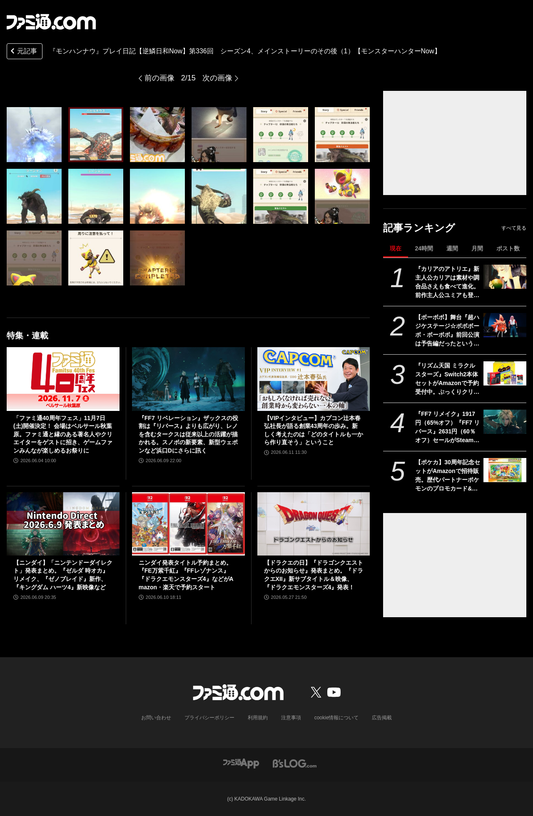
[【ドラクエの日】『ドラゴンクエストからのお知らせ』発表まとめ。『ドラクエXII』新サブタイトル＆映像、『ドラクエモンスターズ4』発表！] (313, 524)
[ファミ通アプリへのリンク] (241, 762)
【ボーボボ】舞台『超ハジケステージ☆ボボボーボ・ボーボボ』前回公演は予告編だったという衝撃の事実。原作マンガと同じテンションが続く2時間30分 (447, 331)
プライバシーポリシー (209, 718)
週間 (452, 248)
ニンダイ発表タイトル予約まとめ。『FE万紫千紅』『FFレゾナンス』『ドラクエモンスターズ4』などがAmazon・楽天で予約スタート (186, 575)
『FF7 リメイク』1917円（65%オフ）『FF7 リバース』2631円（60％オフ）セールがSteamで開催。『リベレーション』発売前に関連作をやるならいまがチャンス (447, 428)
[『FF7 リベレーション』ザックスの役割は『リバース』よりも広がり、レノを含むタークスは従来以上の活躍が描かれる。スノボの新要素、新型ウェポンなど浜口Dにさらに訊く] (188, 379)
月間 (477, 248)
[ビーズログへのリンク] (294, 762)
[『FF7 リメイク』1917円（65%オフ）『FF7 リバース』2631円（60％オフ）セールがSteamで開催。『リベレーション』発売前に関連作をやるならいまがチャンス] (504, 422)
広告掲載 (382, 718)
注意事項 (291, 718)
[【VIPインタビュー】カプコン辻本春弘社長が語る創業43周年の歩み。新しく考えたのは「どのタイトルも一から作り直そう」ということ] (313, 379)
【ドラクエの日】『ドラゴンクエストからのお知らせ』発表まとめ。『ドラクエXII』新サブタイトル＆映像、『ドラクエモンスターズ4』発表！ (313, 575)
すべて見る (513, 228)
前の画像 (159, 78)
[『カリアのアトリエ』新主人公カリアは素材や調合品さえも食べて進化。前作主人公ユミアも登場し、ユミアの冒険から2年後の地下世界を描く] (504, 277)
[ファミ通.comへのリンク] (51, 22)
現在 (395, 248)
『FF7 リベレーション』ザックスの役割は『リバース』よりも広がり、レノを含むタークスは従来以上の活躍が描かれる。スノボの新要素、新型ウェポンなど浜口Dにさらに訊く (188, 434)
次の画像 (217, 78)
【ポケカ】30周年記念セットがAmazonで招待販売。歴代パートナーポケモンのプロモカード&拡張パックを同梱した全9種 (447, 476)
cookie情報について (336, 718)
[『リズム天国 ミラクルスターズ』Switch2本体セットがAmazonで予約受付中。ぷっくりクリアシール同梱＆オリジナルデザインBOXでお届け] (504, 373)
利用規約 (258, 718)
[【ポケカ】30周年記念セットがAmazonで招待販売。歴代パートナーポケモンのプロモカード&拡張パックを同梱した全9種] (504, 470)
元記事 (23, 52)
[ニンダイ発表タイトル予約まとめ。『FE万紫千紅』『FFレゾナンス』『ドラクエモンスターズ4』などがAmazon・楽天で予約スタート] (188, 524)
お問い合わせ (156, 718)
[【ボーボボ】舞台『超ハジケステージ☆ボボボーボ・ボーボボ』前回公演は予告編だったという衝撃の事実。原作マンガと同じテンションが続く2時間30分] (504, 325)
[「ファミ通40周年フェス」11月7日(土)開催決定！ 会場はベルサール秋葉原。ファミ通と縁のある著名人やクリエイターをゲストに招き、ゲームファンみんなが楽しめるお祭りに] (63, 379)
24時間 (424, 248)
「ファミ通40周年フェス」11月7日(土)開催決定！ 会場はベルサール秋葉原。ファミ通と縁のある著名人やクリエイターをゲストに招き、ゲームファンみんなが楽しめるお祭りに (62, 434)
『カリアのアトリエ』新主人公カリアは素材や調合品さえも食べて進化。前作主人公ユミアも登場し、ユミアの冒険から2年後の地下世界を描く (447, 282)
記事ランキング (419, 227)
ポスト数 (508, 248)
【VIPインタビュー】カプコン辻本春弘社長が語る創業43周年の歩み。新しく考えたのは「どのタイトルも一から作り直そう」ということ (313, 430)
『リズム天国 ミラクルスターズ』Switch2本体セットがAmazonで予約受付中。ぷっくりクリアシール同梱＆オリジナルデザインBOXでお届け (447, 379)
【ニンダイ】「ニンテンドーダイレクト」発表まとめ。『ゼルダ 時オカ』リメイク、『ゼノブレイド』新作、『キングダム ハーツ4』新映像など (62, 575)
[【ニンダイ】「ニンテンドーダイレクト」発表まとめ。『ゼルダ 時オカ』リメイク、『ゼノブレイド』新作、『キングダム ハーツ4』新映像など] (63, 524)
